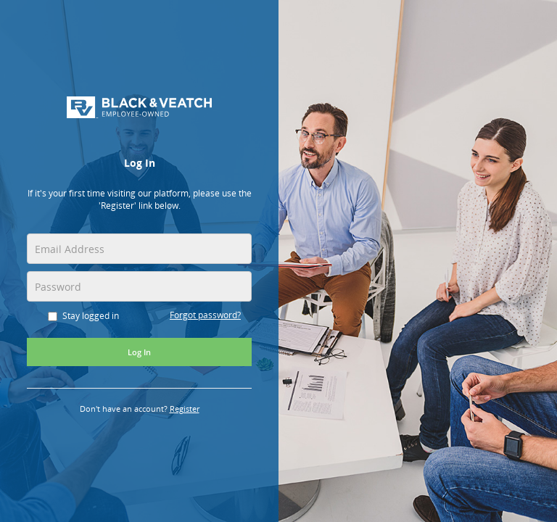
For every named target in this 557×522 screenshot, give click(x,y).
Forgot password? (205, 315)
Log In (139, 352)
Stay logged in (83, 316)
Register (184, 408)
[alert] (139, 203)
